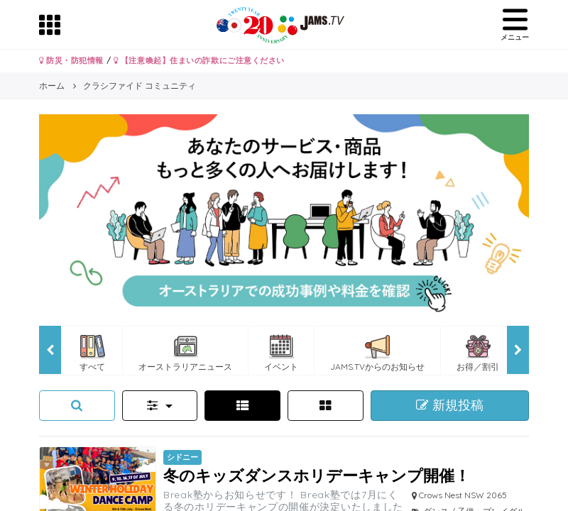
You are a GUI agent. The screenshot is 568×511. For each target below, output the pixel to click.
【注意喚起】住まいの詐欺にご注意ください (199, 60)
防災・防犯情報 (71, 60)
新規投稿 (450, 405)
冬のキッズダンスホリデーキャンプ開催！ (316, 475)
